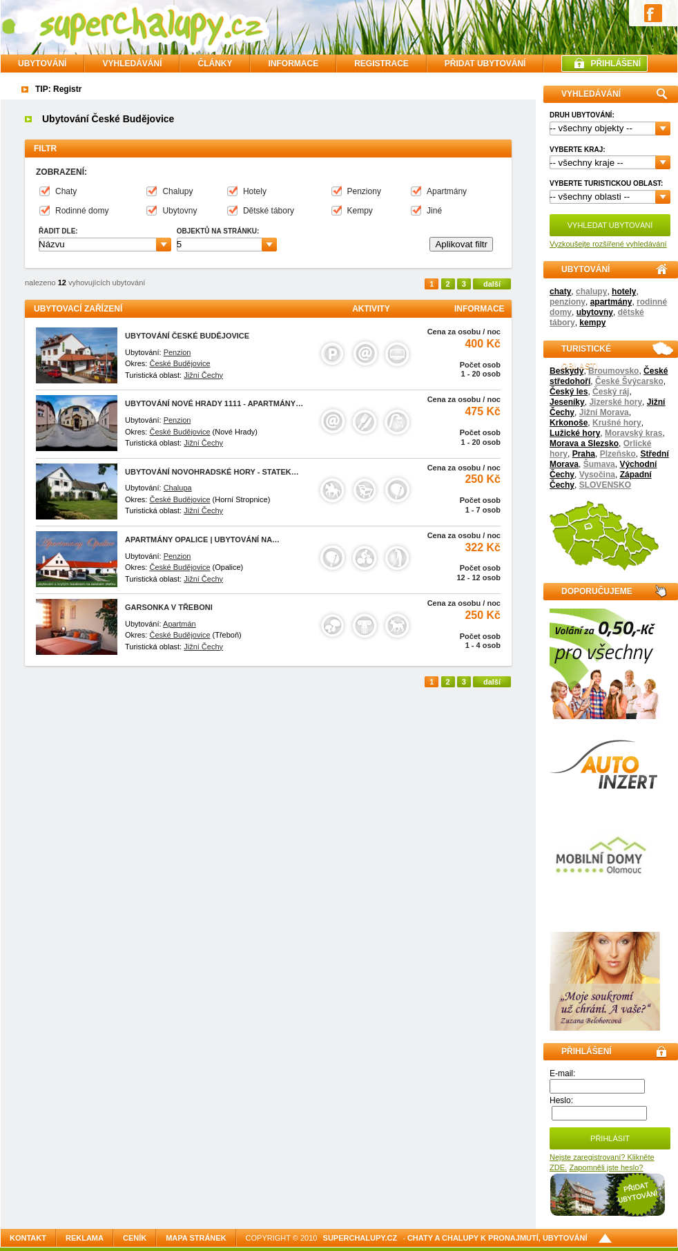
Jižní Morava (604, 412)
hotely (624, 291)
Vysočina (597, 474)
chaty (560, 291)
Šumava (599, 464)
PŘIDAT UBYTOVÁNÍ (485, 63)
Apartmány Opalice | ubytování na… (202, 539)
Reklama (85, 1238)
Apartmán (179, 624)
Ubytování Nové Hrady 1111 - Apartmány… (214, 403)
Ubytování (42, 63)
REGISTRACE (381, 63)
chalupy (591, 291)
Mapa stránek (196, 1238)
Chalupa (178, 488)
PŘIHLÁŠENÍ (615, 63)
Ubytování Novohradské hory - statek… (212, 472)
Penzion (177, 352)
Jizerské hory (615, 402)
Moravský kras (633, 433)
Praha (583, 454)
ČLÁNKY (214, 63)
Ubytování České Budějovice (187, 336)
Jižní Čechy (203, 375)
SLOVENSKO (605, 485)
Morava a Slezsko (584, 443)
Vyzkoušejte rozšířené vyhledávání (608, 244)
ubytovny (595, 312)
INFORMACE (293, 63)
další (492, 284)
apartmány (611, 302)
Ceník (134, 1238)
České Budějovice (179, 363)
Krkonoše (569, 423)
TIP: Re (49, 89)
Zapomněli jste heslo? (606, 1167)
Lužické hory (575, 433)
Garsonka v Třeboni (169, 607)
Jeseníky (567, 402)
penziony (567, 302)
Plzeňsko (618, 454)
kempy (592, 322)
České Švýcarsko (629, 381)
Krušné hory (616, 423)
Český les (569, 392)
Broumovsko (613, 371)
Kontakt (28, 1238)
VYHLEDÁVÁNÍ (132, 63)
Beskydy (566, 371)
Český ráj (610, 392)
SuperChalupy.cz (360, 1238)
